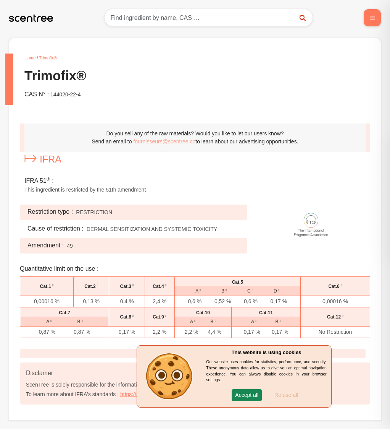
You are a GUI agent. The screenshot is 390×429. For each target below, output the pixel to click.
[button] (247, 395)
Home (29, 57)
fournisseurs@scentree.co (164, 141)
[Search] (209, 17)
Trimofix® (48, 57)
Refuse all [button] (286, 395)
